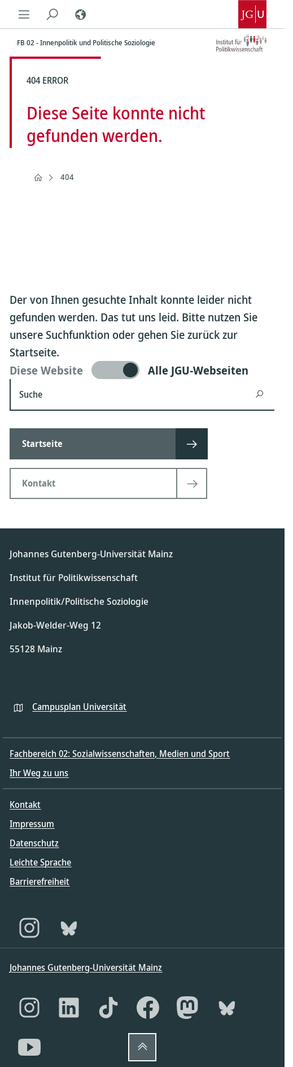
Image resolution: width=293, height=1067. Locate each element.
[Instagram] (29, 928)
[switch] (142, 370)
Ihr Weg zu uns (39, 773)
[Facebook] (148, 1007)
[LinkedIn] (69, 1007)
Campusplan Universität (79, 706)
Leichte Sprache (40, 862)
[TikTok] (108, 1007)
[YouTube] (29, 1047)
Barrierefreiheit (39, 881)
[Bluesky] (69, 928)
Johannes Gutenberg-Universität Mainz (86, 967)
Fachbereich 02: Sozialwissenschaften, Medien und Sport (120, 753)
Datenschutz (34, 843)
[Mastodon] (187, 1007)
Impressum (32, 824)
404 (67, 176)
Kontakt (25, 804)
